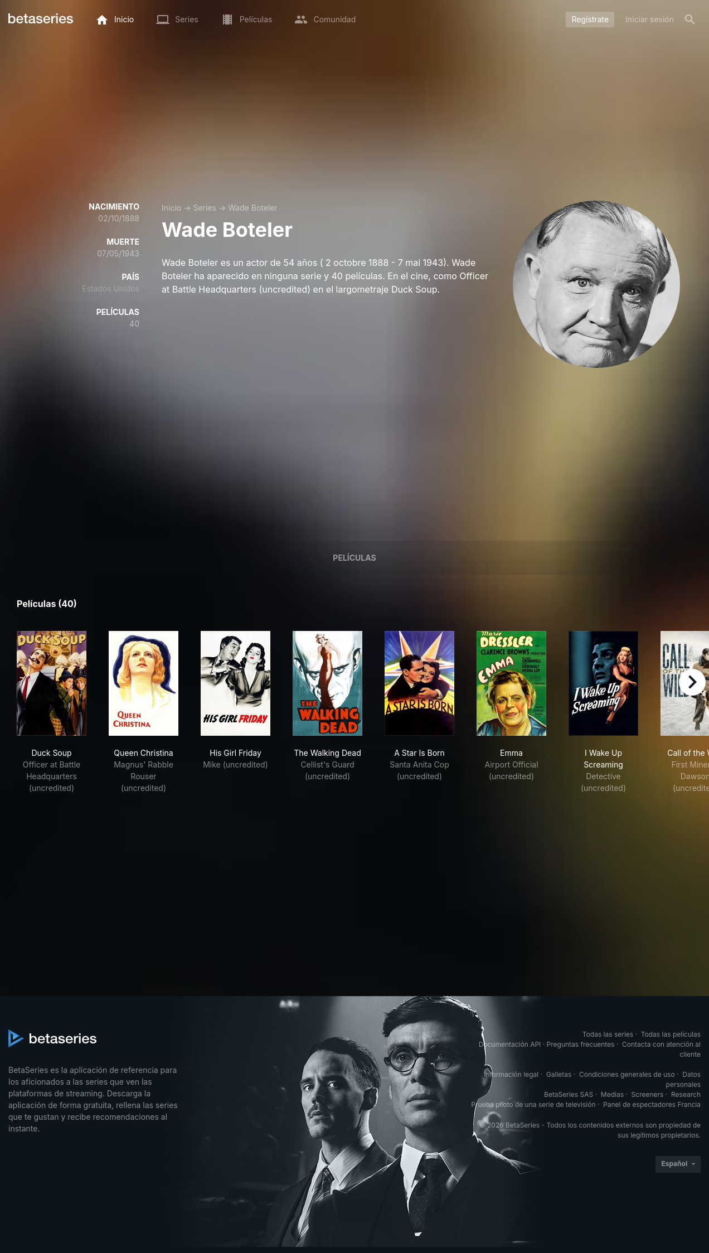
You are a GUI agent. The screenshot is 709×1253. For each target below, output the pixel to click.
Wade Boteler (253, 207)
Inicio (171, 207)
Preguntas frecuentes (581, 1044)
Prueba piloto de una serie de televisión (533, 1104)
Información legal (511, 1074)
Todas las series (607, 1034)
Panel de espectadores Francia (652, 1104)
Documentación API (510, 1044)
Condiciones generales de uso (627, 1074)
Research (686, 1094)
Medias (612, 1094)
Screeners (648, 1094)
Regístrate (590, 19)
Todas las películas (671, 1034)
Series (204, 207)
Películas (354, 557)
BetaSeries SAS (568, 1094)
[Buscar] (690, 19)
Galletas (559, 1074)
